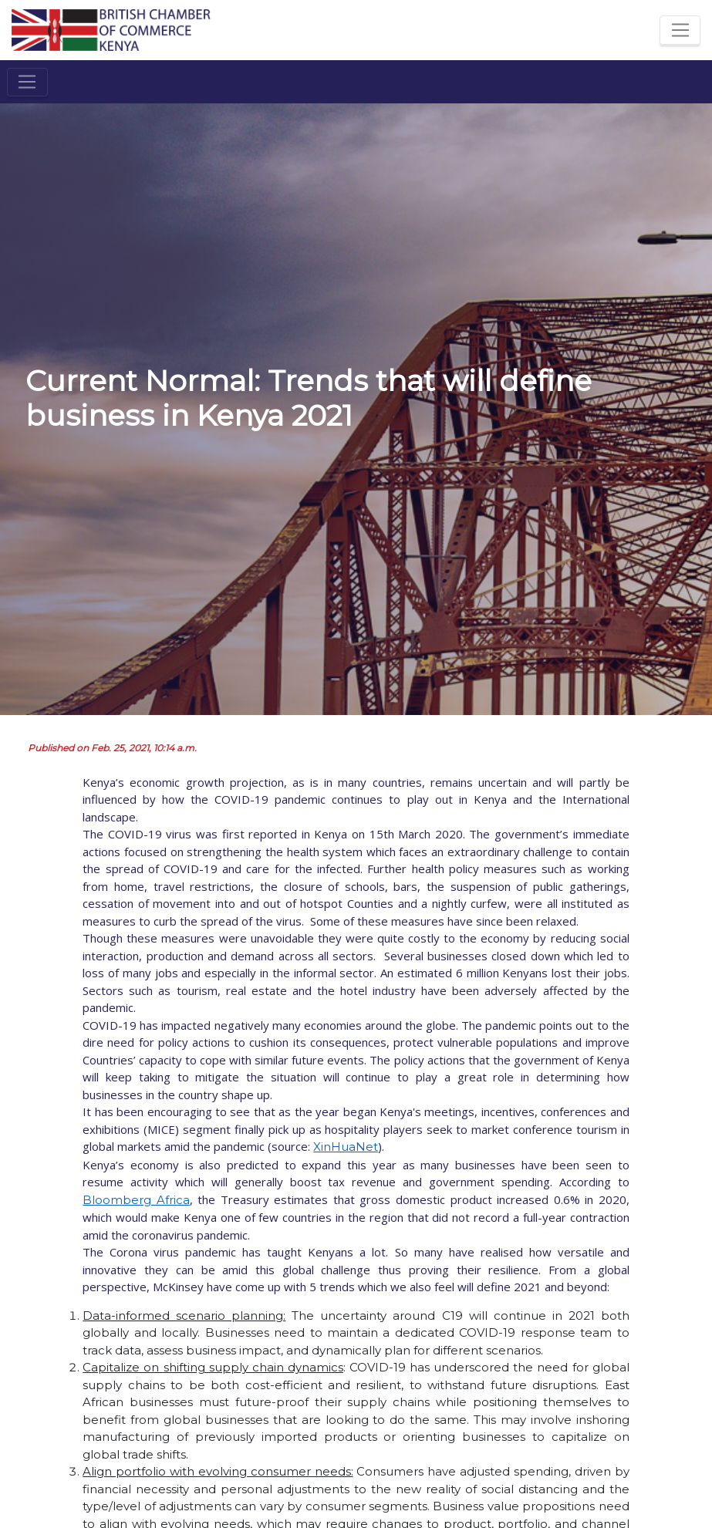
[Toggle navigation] (680, 30)
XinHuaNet (345, 1146)
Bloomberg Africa (136, 1199)
